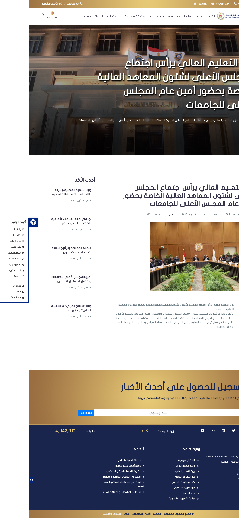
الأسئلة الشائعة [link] (24, 3)
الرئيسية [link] (182, 16)
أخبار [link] (143, 214)
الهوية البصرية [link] (23, 14)
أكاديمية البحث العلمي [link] (155, 482)
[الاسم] (181, 412)
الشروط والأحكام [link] (83, 514)
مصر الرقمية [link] (160, 493)
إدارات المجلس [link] (159, 16)
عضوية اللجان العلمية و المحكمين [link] (94, 471)
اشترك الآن (57, 413)
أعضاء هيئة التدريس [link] (84, 16)
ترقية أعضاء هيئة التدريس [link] (99, 466)
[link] (4, 222)
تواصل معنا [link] (47, 3)
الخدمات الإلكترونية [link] (111, 16)
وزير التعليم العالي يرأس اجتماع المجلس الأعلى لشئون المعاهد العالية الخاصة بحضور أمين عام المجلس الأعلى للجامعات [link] (129, 120)
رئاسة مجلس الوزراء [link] (157, 466)
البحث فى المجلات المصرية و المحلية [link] (93, 476)
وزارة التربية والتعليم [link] (156, 487)
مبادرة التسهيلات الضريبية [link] (153, 498)
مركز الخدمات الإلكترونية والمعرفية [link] (136, 16)
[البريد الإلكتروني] (104, 412)
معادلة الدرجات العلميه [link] (100, 460)
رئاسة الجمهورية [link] (158, 460)
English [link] (171, 3)
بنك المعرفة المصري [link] (156, 476)
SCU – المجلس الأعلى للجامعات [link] (211, 214)
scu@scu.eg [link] (192, 3)
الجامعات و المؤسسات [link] (64, 16)
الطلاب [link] (98, 16)
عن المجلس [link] (172, 16)
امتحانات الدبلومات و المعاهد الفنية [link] (93, 492)
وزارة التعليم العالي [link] (157, 471)
